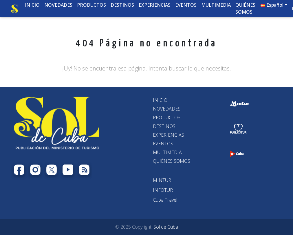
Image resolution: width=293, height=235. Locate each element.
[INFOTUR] (163, 190)
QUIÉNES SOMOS (171, 161)
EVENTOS (163, 143)
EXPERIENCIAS (168, 135)
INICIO (160, 100)
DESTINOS (164, 126)
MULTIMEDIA (167, 152)
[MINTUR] (162, 180)
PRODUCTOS (166, 117)
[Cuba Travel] (165, 199)
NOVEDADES (166, 109)
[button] (274, 6)
